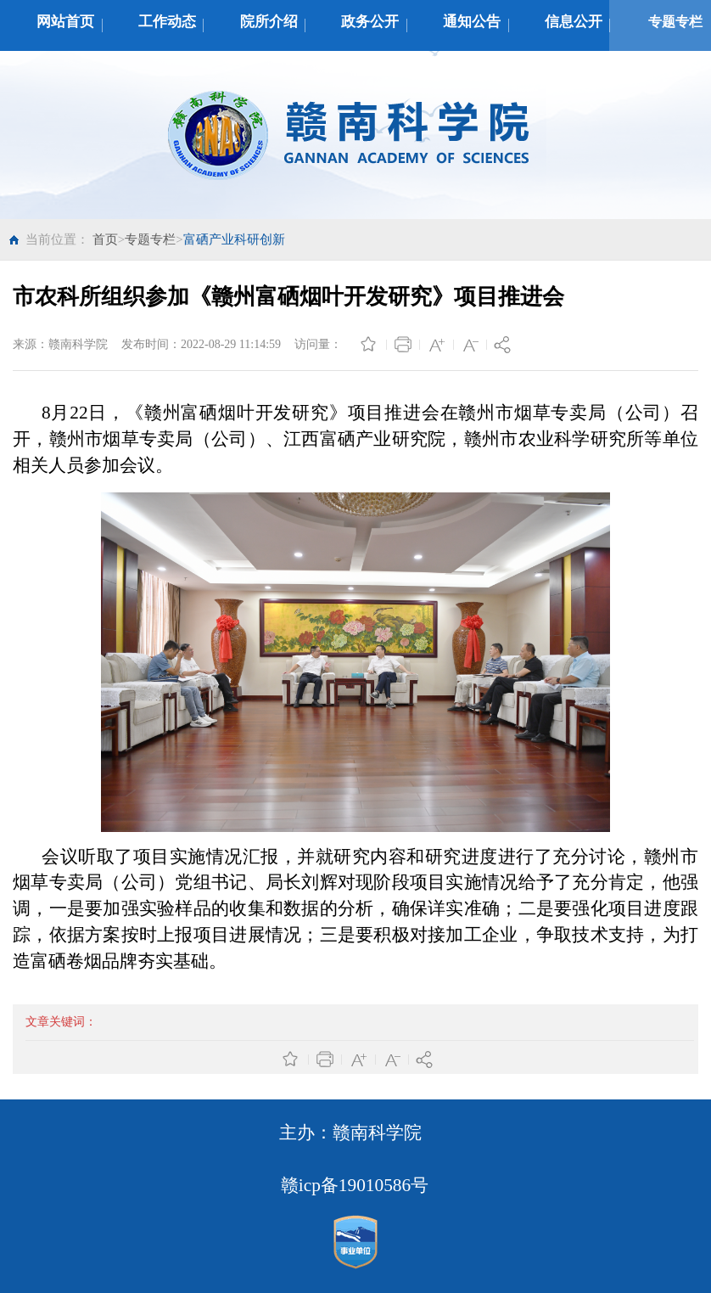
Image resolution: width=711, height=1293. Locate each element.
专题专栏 (150, 239)
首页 (105, 239)
